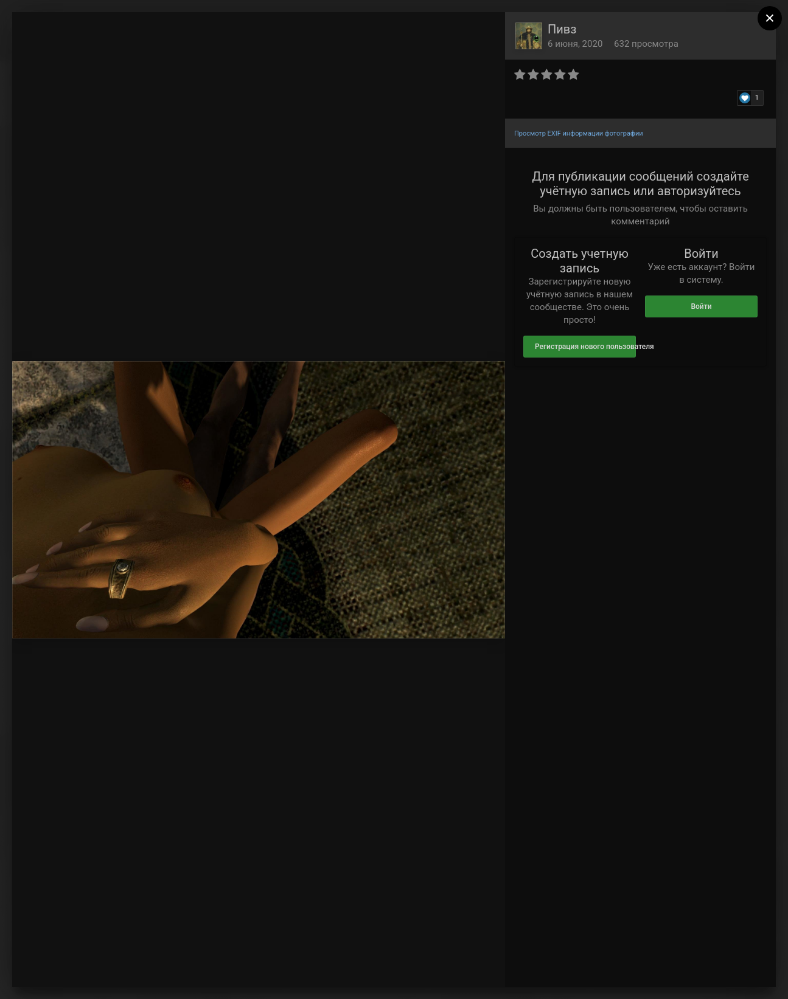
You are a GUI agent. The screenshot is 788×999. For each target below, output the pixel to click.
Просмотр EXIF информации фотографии (578, 133)
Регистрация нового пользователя (585, 346)
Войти (701, 306)
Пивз (562, 29)
